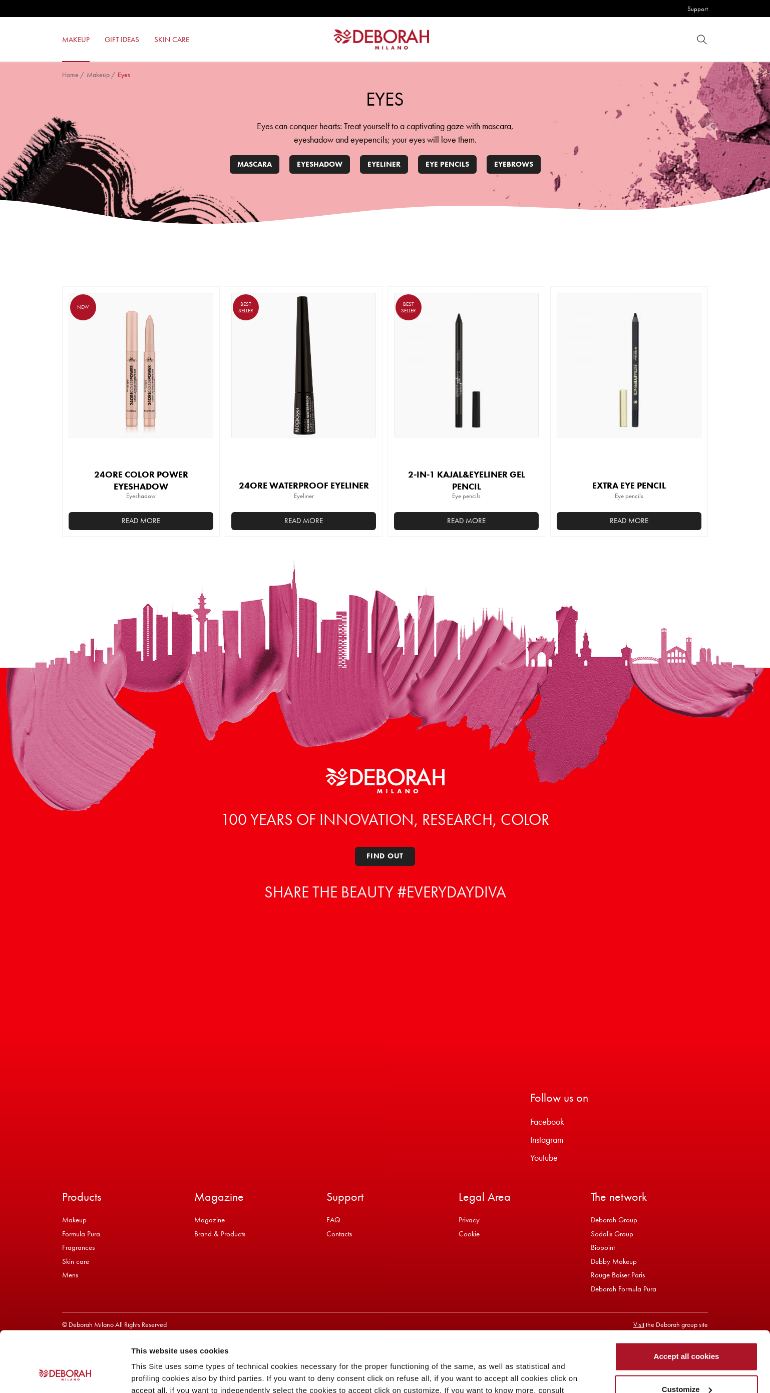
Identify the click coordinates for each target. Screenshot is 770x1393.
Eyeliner (384, 164)
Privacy (469, 1220)
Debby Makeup (614, 1261)
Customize (687, 1332)
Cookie (469, 1234)
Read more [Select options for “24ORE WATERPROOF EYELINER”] (303, 521)
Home (70, 74)
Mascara (254, 164)
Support (697, 9)
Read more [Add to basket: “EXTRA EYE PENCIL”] (629, 521)
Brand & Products (219, 1234)
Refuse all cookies (686, 1365)
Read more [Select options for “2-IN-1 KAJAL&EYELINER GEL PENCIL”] (466, 521)
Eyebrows (513, 164)
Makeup (98, 74)
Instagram (546, 1139)
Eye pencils (447, 164)
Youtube (544, 1157)
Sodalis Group (612, 1234)
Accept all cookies (686, 1299)
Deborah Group (614, 1220)
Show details (154, 1373)
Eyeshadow (319, 164)
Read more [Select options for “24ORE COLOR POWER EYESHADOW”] (141, 521)
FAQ (333, 1220)
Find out (385, 856)
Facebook (547, 1121)
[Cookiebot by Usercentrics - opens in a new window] (65, 1373)
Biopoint (603, 1247)
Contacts (339, 1234)
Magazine (209, 1220)
